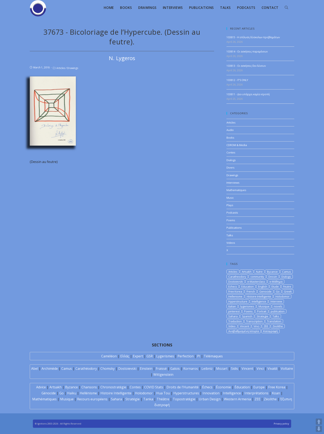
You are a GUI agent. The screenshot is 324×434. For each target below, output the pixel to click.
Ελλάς (124, 356)
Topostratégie (184, 399)
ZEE (266, 326)
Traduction (235, 321)
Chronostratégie (113, 387)
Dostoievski (235, 281)
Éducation (242, 387)
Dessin (272, 276)
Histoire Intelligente (259, 296)
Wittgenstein (163, 374)
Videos (230, 243)
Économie (223, 387)
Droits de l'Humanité (183, 387)
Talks (229, 235)
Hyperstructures (186, 393)
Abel (34, 368)
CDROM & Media (236, 145)
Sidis (234, 368)
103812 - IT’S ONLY (237, 80)
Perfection (185, 356)
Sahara (233, 316)
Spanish (247, 316)
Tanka (148, 399)
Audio (230, 130)
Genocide (265, 291)
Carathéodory (86, 368)
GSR (150, 356)
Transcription (254, 321)
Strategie (262, 316)
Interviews (232, 182)
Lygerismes (165, 356)
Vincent (244, 326)
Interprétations (256, 393)
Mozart (222, 368)
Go (278, 291)
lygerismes (247, 306)
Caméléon (109, 356)
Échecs (207, 387)
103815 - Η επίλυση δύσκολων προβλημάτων (253, 37)
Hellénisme (88, 393)
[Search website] (286, 7)
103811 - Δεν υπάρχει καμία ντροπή (248, 94)
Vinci (256, 326)
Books (230, 137)
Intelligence (259, 301)
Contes (230, 152)
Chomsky (107, 368)
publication (278, 311)
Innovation (210, 393)
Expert (138, 356)
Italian (232, 306)
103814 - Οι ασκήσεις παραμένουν (247, 51)
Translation (274, 321)
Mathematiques (236, 190)
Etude (275, 286)
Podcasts (232, 212)
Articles (60, 68)
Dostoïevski (127, 368)
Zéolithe (270, 399)
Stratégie (132, 399)
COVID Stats (153, 387)
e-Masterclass (256, 281)
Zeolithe (278, 326)
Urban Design (209, 399)
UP (319, 422)
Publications (234, 227)
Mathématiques (44, 399)
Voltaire (287, 368)
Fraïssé (161, 368)
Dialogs (231, 160)
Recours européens (92, 399)
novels (278, 306)
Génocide (49, 393)
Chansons (89, 387)
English (262, 286)
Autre (259, 271)
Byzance (272, 271)
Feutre (287, 286)
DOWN (319, 429)
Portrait (261, 311)
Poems (230, 220)
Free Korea (235, 291)
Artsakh (246, 271)
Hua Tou (163, 393)
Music (230, 198)
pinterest (234, 311)
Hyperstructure (237, 301)
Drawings (72, 68)
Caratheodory (237, 276)
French (251, 291)
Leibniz (207, 368)
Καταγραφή (270, 331)
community (257, 276)
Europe (259, 387)
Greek (288, 291)
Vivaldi (272, 368)
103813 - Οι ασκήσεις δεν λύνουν (246, 66)
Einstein (146, 368)
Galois (175, 368)
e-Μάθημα (275, 281)
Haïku (71, 393)
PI (198, 356)
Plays (229, 205)
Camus (286, 271)
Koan (276, 393)
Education (247, 286)
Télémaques (213, 356)
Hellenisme (235, 296)
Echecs (232, 286)
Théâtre (163, 399)
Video (232, 326)
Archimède (50, 368)
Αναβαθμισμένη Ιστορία (243, 331)
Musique (263, 306)
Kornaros (190, 368)
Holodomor (282, 296)
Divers (230, 167)
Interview (276, 301)
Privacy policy (281, 423)
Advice (41, 387)
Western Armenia (237, 399)
